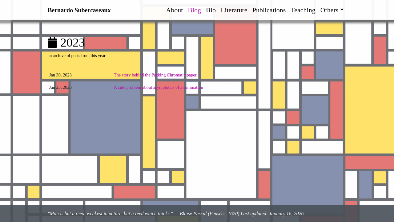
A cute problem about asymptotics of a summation (158, 87)
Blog (194, 10)
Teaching (303, 10)
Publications (269, 10)
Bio (211, 10)
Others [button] (329, 10)
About (174, 10)
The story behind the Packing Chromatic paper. (155, 74)
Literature (234, 10)
